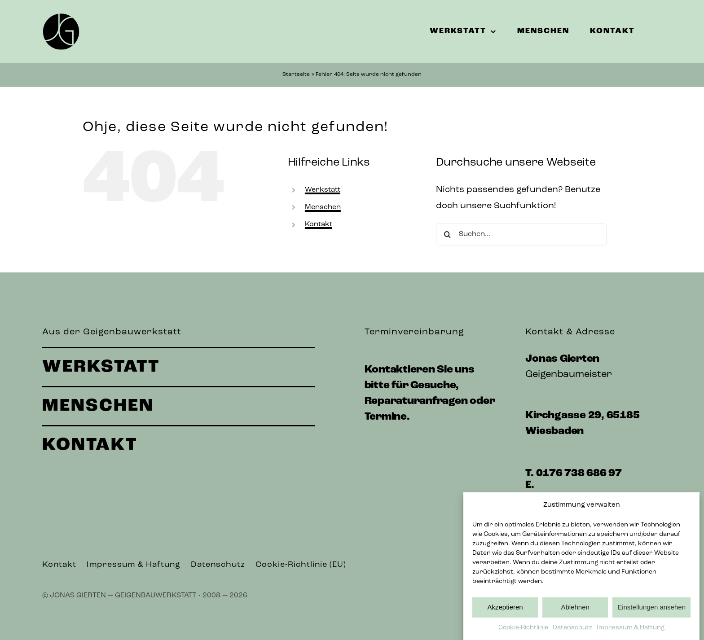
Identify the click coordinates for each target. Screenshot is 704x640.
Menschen (323, 207)
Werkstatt (322, 189)
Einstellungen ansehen (651, 614)
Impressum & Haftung (630, 634)
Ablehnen (575, 614)
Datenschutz (572, 634)
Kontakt (318, 224)
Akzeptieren (505, 614)
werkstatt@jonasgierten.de (598, 497)
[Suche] (447, 234)
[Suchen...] (521, 234)
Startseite (296, 74)
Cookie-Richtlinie (523, 634)
